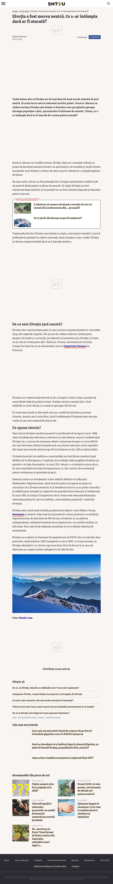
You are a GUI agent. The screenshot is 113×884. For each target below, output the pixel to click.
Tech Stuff (104, 860)
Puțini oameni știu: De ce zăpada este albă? (43, 787)
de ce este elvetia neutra (27, 717)
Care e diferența (21, 860)
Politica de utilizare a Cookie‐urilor (50, 866)
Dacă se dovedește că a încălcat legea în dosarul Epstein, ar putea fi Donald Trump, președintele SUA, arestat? (65, 746)
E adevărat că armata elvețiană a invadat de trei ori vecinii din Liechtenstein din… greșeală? (63, 206)
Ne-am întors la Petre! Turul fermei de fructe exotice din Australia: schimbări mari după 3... (43, 837)
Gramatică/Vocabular (57, 860)
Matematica (89, 860)
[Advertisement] (56, 139)
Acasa (15, 11)
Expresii (75, 860)
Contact (75, 866)
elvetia (41, 717)
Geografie (38, 860)
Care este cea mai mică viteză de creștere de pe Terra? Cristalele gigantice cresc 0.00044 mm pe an (62, 732)
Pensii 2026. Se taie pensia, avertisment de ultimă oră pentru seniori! (89, 788)
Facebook (94, 37)
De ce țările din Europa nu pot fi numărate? (58, 218)
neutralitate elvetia (52, 717)
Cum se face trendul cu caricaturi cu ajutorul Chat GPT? (63, 757)
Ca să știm (24, 11)
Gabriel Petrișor (19, 36)
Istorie (6, 860)
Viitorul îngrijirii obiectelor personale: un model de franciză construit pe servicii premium (43, 812)
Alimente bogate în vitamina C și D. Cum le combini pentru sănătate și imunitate (89, 810)
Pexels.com (26, 617)
